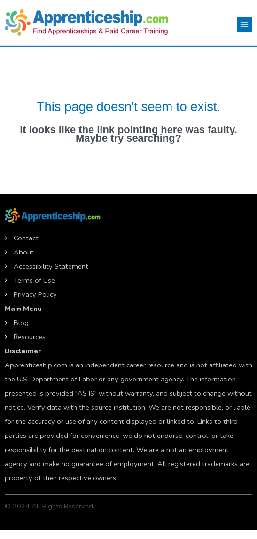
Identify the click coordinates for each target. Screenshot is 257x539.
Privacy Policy (35, 294)
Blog (21, 322)
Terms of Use (34, 280)
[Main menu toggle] (244, 24)
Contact (26, 238)
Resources (30, 336)
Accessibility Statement (51, 266)
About (24, 252)
